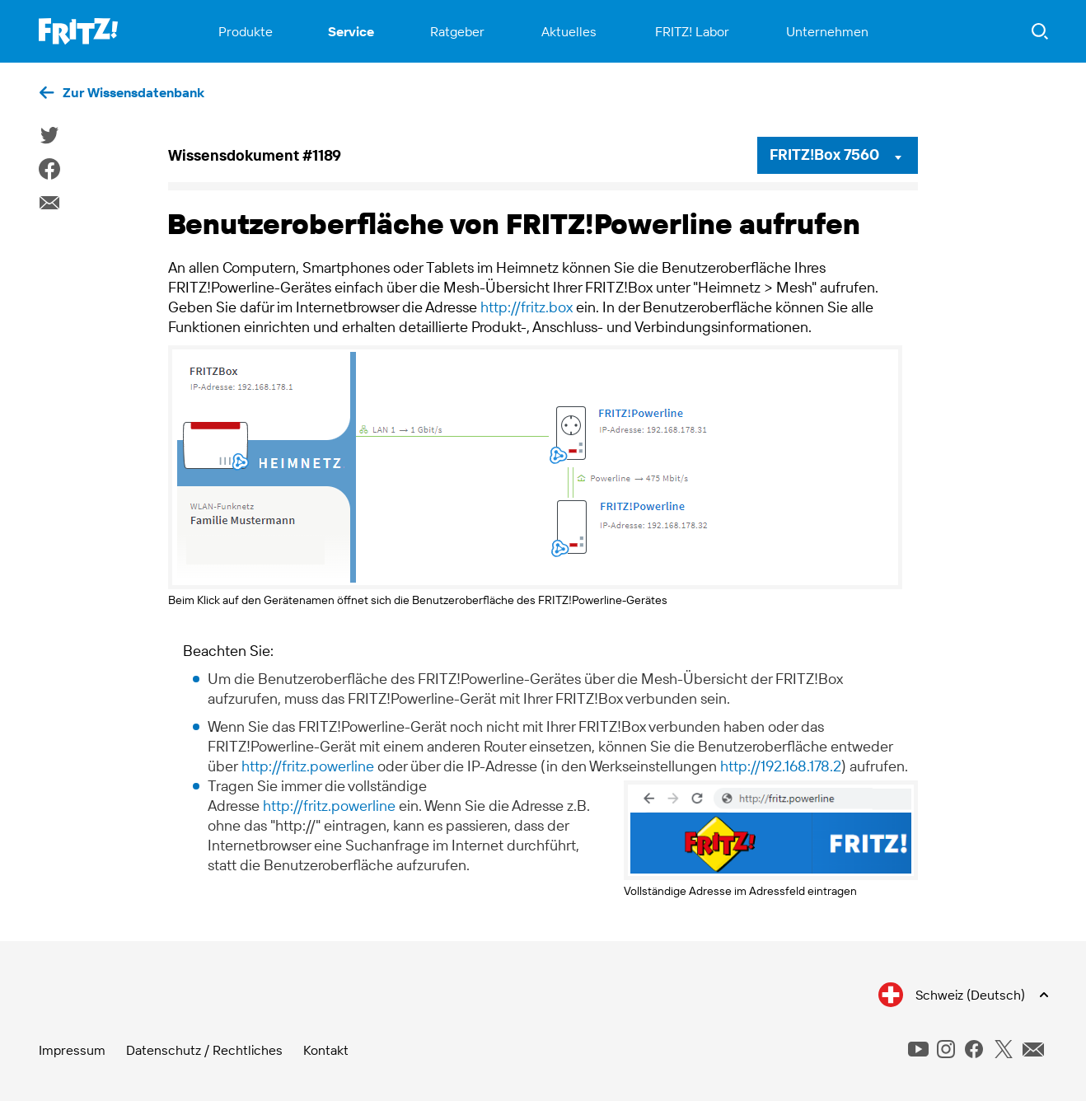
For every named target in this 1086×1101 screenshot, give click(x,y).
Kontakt (326, 1050)
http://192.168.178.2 (780, 766)
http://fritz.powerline (307, 766)
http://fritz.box (526, 307)
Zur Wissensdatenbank (133, 92)
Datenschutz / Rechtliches (204, 1050)
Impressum (72, 1050)
